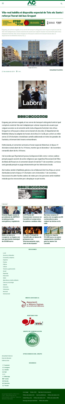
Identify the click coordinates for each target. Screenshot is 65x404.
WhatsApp (7, 376)
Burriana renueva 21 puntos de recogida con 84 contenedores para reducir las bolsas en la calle (53, 219)
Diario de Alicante (6, 358)
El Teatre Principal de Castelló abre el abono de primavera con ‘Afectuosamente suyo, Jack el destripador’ (32, 239)
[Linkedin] (41, 116)
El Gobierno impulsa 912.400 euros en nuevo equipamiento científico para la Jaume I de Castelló (52, 239)
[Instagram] (24, 116)
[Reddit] (43, 116)
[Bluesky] (38, 116)
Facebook (6, 365)
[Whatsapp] (21, 116)
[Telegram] (32, 116)
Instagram (7, 367)
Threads (6, 385)
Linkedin (6, 369)
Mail (5, 372)
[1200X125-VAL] (32, 23)
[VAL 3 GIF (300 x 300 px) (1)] (32, 95)
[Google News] (19, 116)
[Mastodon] (35, 116)
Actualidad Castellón (56, 70)
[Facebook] (27, 116)
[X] (30, 116)
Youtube (6, 378)
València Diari (5, 360)
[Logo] (31, 3)
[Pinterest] (46, 116)
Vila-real (5, 204)
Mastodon (7, 383)
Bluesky (6, 381)
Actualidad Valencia (7, 356)
